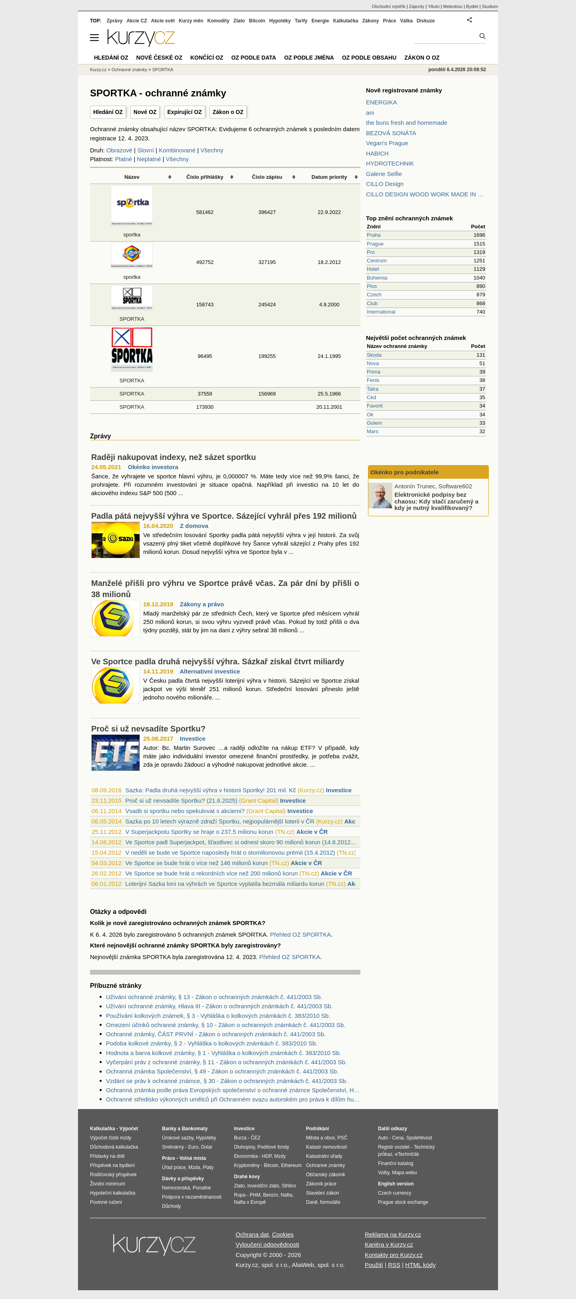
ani (370, 112)
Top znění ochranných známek (409, 218)
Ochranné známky (129, 69)
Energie (320, 21)
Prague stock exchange (403, 1202)
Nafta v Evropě (250, 1202)
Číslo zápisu (267, 177)
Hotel (373, 269)
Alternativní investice (210, 671)
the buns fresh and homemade (406, 122)
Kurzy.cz (98, 69)
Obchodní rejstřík (389, 6)
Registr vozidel (394, 1147)
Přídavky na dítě (107, 1156)
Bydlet (472, 6)
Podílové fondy (273, 1147)
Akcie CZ (136, 21)
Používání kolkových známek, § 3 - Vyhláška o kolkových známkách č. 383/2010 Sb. (218, 1015)
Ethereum (291, 1165)
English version (396, 1184)
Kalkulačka (345, 21)
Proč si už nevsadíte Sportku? (148, 728)
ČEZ (255, 1138)
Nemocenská (176, 1188)
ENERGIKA (381, 102)
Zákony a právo (202, 604)
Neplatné (149, 159)
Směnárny (173, 1147)
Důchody (171, 1206)
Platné (123, 159)
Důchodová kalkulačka (114, 1147)
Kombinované (177, 150)
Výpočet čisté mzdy (110, 1138)
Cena (398, 1138)
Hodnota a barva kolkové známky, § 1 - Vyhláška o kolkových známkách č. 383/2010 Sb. (223, 1052)
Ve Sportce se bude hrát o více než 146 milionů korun (196, 862)
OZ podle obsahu (369, 57)
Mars (372, 431)
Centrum (377, 261)
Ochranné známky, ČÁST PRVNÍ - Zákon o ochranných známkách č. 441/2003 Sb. (216, 1034)
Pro (371, 252)
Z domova (194, 525)
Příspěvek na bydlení (112, 1165)
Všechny (212, 150)
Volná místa (192, 1158)
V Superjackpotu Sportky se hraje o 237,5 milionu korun (199, 831)
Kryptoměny (247, 1165)
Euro (193, 1147)
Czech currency (394, 1193)
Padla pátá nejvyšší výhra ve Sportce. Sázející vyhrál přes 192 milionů (224, 516)
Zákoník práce (321, 1184)
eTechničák (407, 1154)
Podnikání (317, 1128)
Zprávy (114, 21)
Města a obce (320, 1138)
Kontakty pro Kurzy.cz (394, 1254)
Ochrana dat (252, 1234)
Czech (374, 295)
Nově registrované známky (404, 90)
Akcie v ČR (312, 831)
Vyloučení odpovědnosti (267, 1244)
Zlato (239, 21)
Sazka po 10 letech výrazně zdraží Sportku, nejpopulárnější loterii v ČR (219, 821)
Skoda (374, 355)
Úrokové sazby (177, 1138)
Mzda (194, 1167)
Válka (406, 21)
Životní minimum (107, 1184)
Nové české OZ (159, 57)
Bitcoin (257, 21)
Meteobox (452, 6)
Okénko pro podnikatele (404, 472)
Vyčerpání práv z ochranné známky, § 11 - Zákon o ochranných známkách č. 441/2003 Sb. (226, 1062)
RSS (394, 1264)
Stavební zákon (322, 1193)
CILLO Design (385, 183)
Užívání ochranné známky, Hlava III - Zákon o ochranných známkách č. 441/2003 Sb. (219, 1006)
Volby (383, 1172)
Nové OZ (145, 112)
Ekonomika (246, 1156)
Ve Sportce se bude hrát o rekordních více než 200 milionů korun (211, 873)
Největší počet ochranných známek (416, 337)
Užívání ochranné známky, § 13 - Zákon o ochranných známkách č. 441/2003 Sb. (214, 996)
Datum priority (329, 177)
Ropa (240, 1195)
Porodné (202, 1188)
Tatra (372, 389)
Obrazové (119, 150)
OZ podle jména (309, 57)
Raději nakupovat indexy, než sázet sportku (173, 457)
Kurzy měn (191, 21)
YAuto (434, 6)
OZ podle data (253, 57)
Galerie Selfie (384, 173)
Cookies (283, 1234)
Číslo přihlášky (205, 177)
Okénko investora (153, 467)
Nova (373, 363)
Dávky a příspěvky (183, 1178)
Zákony (370, 21)
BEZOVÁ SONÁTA (391, 133)
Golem (374, 423)
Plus (372, 286)
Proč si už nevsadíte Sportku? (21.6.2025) (181, 800)
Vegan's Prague (387, 143)
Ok (370, 415)
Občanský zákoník (325, 1174)
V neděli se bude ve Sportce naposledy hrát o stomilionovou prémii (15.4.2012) (230, 852)
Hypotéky (280, 21)
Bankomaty (195, 1128)
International (381, 312)
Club (372, 303)
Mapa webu (404, 1172)
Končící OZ (206, 57)
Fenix (373, 380)
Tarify (301, 21)
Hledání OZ (108, 112)
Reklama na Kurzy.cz (393, 1234)
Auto (383, 1138)
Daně (312, 1202)
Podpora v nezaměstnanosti (192, 1197)
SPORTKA (132, 394)
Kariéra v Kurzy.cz (389, 1244)
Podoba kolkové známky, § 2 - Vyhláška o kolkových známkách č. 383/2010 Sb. (212, 1043)
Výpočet (128, 1128)
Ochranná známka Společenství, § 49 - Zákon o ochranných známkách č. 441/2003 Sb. (222, 1071)
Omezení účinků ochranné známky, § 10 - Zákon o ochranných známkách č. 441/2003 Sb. (225, 1024)
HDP (267, 1156)
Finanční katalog (395, 1163)
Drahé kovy (247, 1176)
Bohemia (377, 278)
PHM (255, 1195)
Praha (374, 235)
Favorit (375, 406)
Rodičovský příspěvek (113, 1174)
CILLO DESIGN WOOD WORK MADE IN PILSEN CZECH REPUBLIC (426, 194)
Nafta (286, 1195)
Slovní (145, 150)
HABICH (377, 153)
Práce (389, 21)
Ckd (371, 397)
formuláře (330, 1202)
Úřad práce (174, 1167)
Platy (208, 1167)
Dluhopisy (244, 1147)
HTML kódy (420, 1264)
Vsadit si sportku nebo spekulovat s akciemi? (184, 810)
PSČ (343, 1138)
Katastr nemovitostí (326, 1147)
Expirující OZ (184, 112)
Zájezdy (416, 6)
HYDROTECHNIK (390, 163)
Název (132, 177)
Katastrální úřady (324, 1156)
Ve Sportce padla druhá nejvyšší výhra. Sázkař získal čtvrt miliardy (217, 661)
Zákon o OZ (228, 112)
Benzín (270, 1195)
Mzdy (280, 1156)
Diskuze (426, 21)
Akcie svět (163, 21)
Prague (375, 244)
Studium (490, 6)
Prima (373, 372)
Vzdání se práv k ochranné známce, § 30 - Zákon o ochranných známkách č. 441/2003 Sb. (227, 1080)
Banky (169, 1128)
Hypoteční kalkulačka (112, 1193)
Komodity (218, 21)
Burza (240, 1138)
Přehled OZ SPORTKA (300, 934)
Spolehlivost (419, 1138)
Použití (374, 1264)
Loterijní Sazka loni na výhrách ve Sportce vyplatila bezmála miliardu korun (224, 883)
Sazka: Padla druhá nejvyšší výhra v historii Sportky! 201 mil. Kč (210, 790)
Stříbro (289, 1186)
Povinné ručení (106, 1202)
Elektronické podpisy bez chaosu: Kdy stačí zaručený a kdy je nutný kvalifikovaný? (436, 501)
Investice (193, 738)
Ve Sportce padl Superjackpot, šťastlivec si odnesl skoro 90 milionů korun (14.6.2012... (240, 842)
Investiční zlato (263, 1186)
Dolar (206, 1147)
